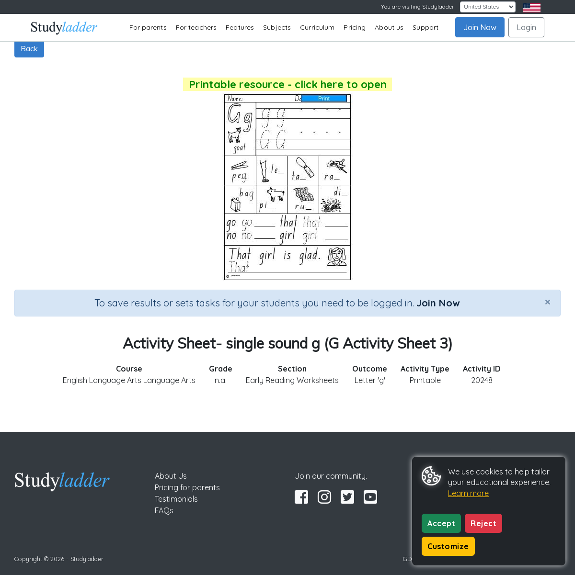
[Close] (547, 301)
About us (389, 27)
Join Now (479, 27)
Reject (483, 523)
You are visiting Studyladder (417, 6)
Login (526, 27)
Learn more (468, 493)
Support (425, 27)
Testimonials (176, 499)
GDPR (411, 559)
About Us (171, 476)
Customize (448, 546)
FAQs (164, 510)
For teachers (196, 27)
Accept (441, 523)
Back (29, 48)
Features (240, 27)
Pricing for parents (187, 487)
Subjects (277, 27)
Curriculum (317, 27)
